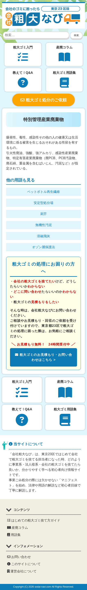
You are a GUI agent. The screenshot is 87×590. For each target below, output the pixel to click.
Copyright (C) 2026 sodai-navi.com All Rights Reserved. (43, 586)
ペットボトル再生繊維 (43, 191)
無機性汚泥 (43, 225)
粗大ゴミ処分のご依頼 (43, 100)
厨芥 (43, 214)
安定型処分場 (43, 203)
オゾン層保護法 (43, 247)
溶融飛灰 (43, 236)
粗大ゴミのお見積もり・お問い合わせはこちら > (43, 357)
